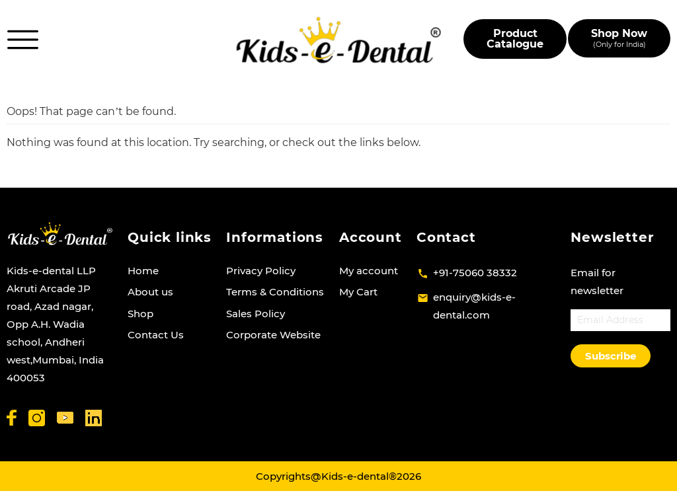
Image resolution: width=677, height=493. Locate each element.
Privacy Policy (261, 270)
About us (150, 291)
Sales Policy (255, 313)
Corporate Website (273, 334)
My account (368, 270)
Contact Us (156, 334)
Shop (140, 313)
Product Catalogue (515, 38)
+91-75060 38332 (475, 272)
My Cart (358, 291)
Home (143, 270)
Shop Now (619, 38)
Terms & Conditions (275, 291)
